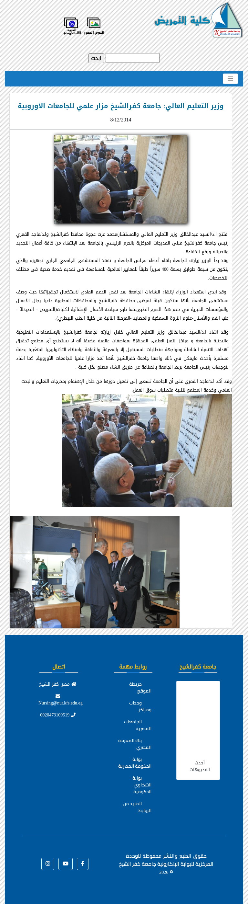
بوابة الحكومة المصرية (134, 762)
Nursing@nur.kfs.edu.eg (60, 700)
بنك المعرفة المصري (134, 743)
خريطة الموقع (140, 687)
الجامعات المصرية (137, 725)
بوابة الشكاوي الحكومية (141, 785)
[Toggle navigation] (230, 79)
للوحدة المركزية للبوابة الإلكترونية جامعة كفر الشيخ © (166, 864)
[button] (82, 864)
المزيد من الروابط (137, 807)
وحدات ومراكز (140, 706)
